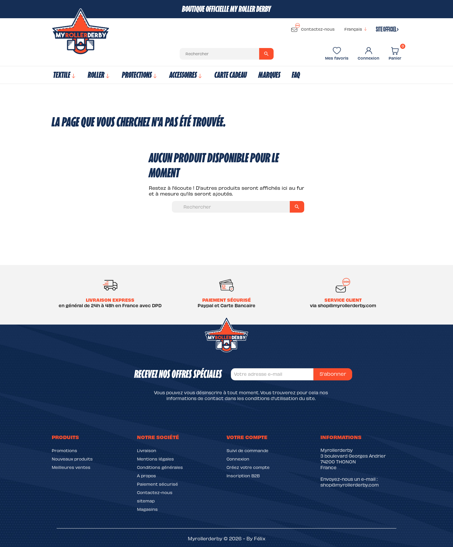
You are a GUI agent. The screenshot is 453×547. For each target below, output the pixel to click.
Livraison (146, 450)
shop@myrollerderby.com (349, 484)
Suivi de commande (247, 450)
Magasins (147, 509)
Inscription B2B (243, 475)
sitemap (146, 500)
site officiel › (387, 28)
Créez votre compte (248, 467)
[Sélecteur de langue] (356, 29)
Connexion (237, 458)
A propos (146, 475)
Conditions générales (160, 467)
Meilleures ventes (71, 467)
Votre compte (247, 437)
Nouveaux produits (72, 458)
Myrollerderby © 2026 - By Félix (227, 538)
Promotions (64, 450)
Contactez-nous (313, 28)
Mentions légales (155, 458)
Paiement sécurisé (157, 484)
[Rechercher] (227, 54)
